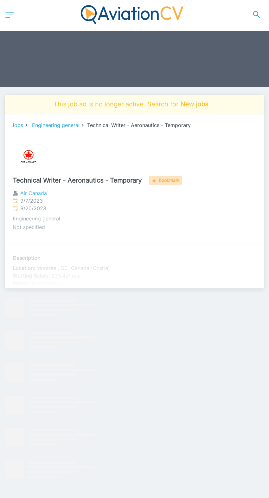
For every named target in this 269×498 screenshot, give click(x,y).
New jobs (194, 104)
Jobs (17, 125)
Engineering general (56, 125)
